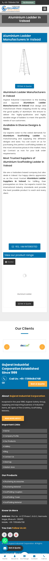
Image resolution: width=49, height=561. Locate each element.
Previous (7, 347)
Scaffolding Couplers (12, 492)
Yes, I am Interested (24, 246)
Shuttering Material (12, 487)
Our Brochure (28, 2)
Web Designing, (35, 553)
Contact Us (8, 457)
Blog (5, 451)
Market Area (9, 467)
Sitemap (7, 462)
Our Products (9, 441)
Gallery (6, 446)
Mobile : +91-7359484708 (13, 522)
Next (42, 347)
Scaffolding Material (12, 502)
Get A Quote (25, 86)
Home (6, 431)
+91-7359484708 (10, 2)
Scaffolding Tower (11, 497)
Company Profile (11, 436)
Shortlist (9, 262)
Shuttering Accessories (13, 481)
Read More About (13, 418)
